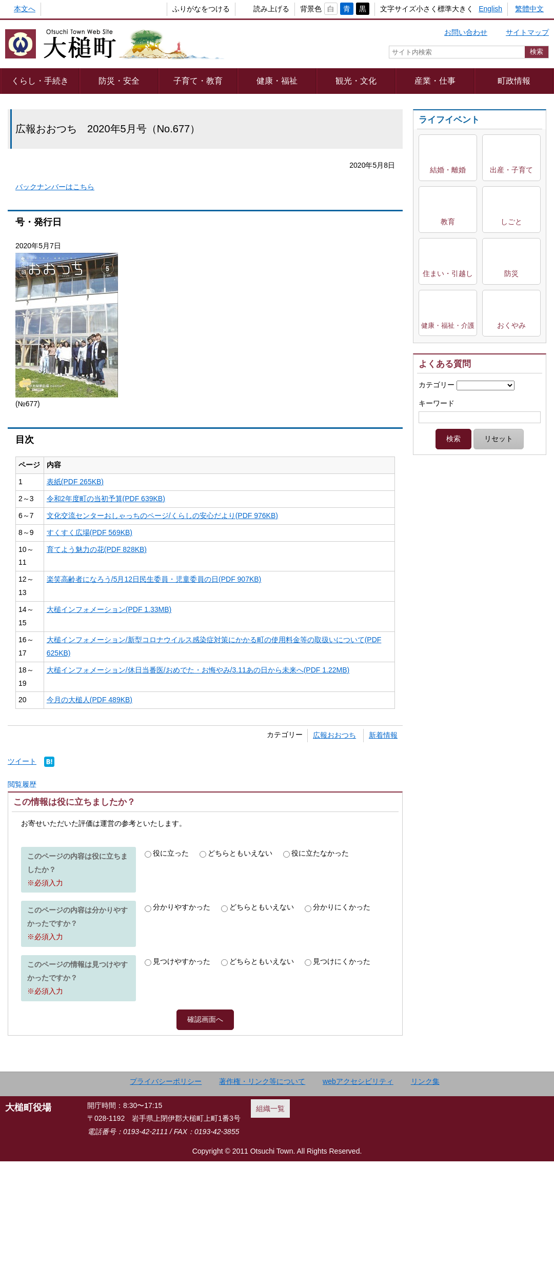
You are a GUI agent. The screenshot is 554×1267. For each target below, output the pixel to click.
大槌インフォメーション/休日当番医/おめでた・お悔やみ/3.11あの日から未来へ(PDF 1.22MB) (198, 670)
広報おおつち (334, 735)
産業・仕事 (435, 80)
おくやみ (511, 325)
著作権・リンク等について (262, 1187)
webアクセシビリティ (358, 1187)
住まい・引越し (448, 273)
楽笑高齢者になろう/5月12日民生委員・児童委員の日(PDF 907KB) (154, 579)
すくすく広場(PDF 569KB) (89, 532)
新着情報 (383, 735)
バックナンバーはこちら (54, 187)
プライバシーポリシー (166, 1187)
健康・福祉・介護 (447, 325)
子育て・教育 (198, 80)
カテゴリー (436, 385)
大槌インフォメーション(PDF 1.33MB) (109, 609)
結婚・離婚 (448, 170)
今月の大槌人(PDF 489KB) (89, 700)
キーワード (436, 403)
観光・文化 (356, 80)
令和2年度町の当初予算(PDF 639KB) (106, 498)
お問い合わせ (465, 32)
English (490, 9)
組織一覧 (270, 1214)
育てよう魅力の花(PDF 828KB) (97, 549)
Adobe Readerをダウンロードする (166, 834)
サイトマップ (527, 32)
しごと (511, 221)
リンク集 (425, 1187)
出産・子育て (511, 170)
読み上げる (254, 9)
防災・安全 (119, 80)
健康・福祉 (277, 80)
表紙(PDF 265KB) (75, 482)
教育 (448, 221)
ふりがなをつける (184, 9)
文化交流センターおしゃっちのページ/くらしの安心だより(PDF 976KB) (162, 515)
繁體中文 (529, 9)
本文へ (24, 9)
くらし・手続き (40, 80)
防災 (511, 273)
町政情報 (514, 80)
